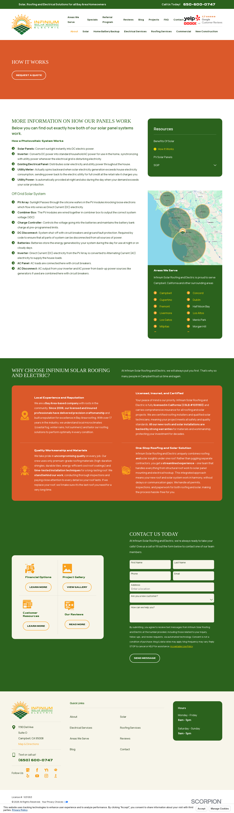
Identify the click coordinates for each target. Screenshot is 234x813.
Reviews (128, 19)
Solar (123, 716)
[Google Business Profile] (29, 770)
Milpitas (164, 326)
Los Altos (198, 313)
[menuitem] (185, 141)
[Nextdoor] (48, 770)
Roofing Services (130, 727)
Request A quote (29, 75)
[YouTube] (38, 776)
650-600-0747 (199, 4)
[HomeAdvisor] (57, 770)
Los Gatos (166, 320)
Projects (154, 19)
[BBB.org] (57, 776)
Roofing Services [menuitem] (161, 31)
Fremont (165, 306)
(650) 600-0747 (35, 760)
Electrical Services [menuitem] (135, 31)
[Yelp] (29, 776)
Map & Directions (28, 744)
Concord (198, 293)
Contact (178, 19)
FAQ (166, 19)
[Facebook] (38, 770)
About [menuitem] (74, 31)
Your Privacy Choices (55, 801)
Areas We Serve (79, 738)
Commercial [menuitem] (183, 31)
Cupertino (166, 300)
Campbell (166, 293)
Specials (92, 19)
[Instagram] (48, 776)
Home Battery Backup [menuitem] (107, 31)
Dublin (197, 300)
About (73, 716)
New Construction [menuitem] (207, 31)
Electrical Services (81, 727)
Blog (141, 19)
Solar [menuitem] (86, 31)
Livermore (166, 313)
